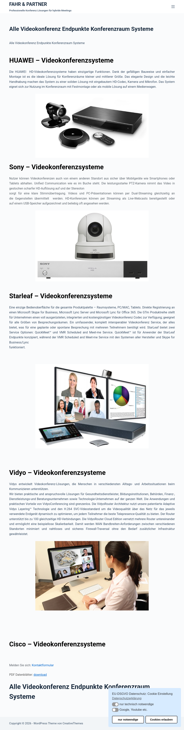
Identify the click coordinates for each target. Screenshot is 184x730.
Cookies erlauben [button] (161, 719)
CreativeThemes (73, 723)
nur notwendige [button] (128, 719)
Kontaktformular (43, 665)
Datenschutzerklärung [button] (126, 698)
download (40, 674)
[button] (115, 704)
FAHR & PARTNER (28, 4)
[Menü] (173, 6)
